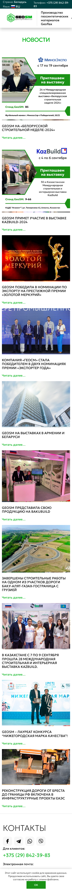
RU (11, 6)
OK (36, 885)
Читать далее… (14, 137)
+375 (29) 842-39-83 (26, 855)
